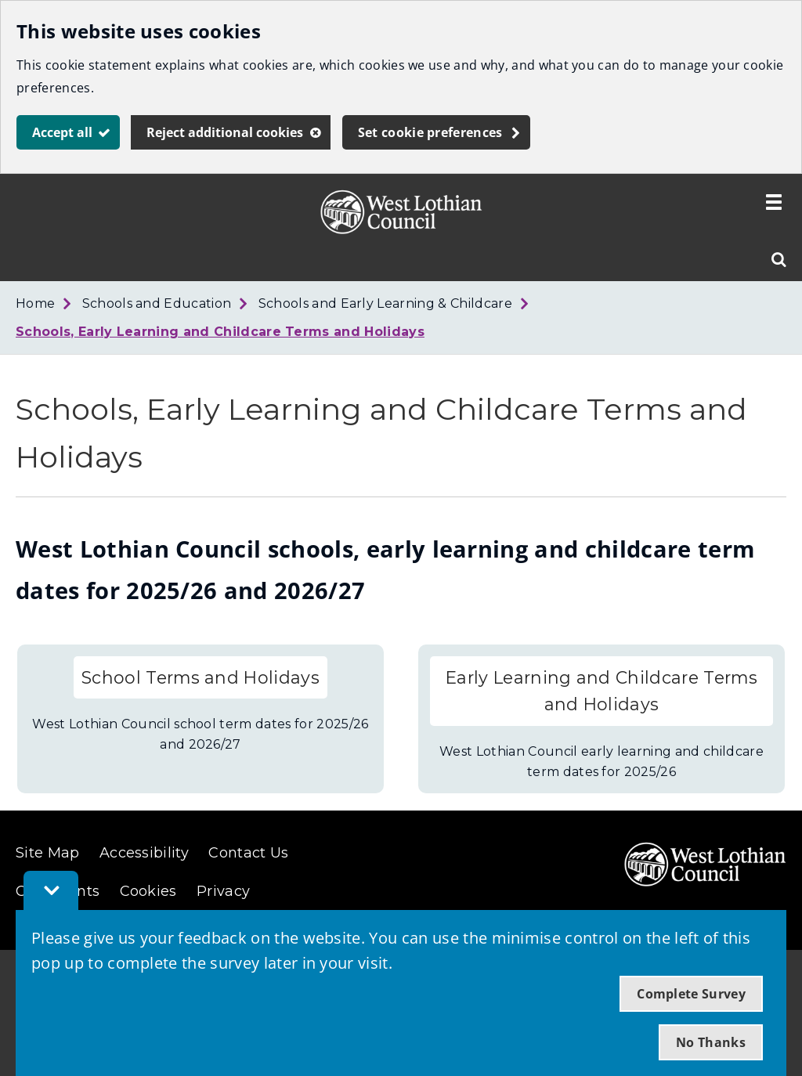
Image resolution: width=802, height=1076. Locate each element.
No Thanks (711, 1042)
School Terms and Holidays (200, 677)
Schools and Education (157, 303)
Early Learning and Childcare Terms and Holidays (601, 691)
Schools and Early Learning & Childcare (385, 303)
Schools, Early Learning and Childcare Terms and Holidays (220, 331)
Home (35, 303)
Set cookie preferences (430, 132)
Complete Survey (691, 993)
